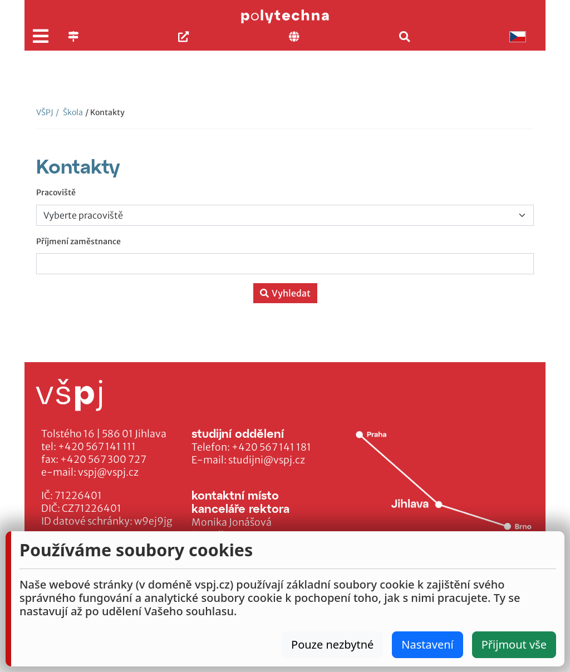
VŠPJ (44, 112)
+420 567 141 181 (271, 447)
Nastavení (427, 644)
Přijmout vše (514, 644)
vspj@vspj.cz (108, 472)
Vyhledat (285, 293)
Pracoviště (56, 192)
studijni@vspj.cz (266, 460)
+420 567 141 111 (97, 447)
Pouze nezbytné (332, 644)
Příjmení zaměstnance (78, 241)
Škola (69, 112)
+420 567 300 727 (103, 459)
